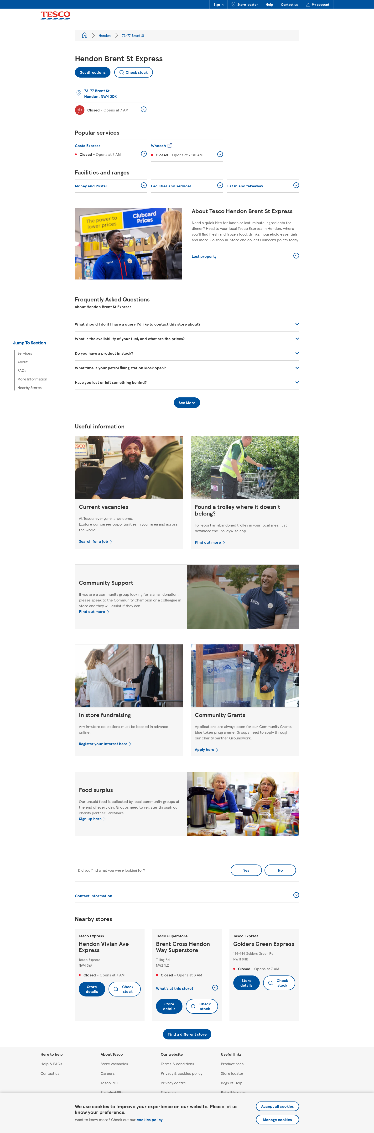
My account (317, 4)
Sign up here (90, 818)
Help (269, 4)
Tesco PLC (109, 1083)
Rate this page (233, 1092)
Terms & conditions (177, 1063)
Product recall (233, 1063)
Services (24, 353)
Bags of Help (232, 1083)
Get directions (90, 71)
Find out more (208, 542)
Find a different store (187, 1034)
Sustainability (112, 1092)
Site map (168, 1092)
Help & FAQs (51, 1063)
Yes (246, 870)
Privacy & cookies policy (181, 1073)
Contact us (289, 4)
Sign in (218, 4)
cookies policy (150, 1119)
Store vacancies (114, 1063)
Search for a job (93, 541)
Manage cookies (277, 1119)
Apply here (204, 749)
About (22, 361)
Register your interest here (103, 743)
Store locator (244, 4)
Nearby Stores (29, 387)
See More (187, 402)
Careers (108, 1073)
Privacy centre (173, 1083)
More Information (32, 379)
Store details (92, 989)
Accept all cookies (277, 1106)
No (274, 868)
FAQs (21, 370)
